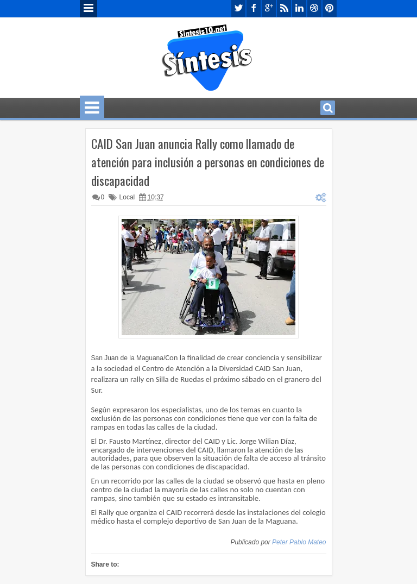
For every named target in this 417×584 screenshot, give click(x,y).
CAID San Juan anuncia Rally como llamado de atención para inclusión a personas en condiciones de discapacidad (207, 162)
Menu (88, 8)
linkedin (299, 8)
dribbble (314, 8)
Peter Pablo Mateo (299, 542)
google (269, 8)
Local (127, 197)
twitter (238, 8)
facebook (254, 8)
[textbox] (208, 469)
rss (284, 8)
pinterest (330, 8)
